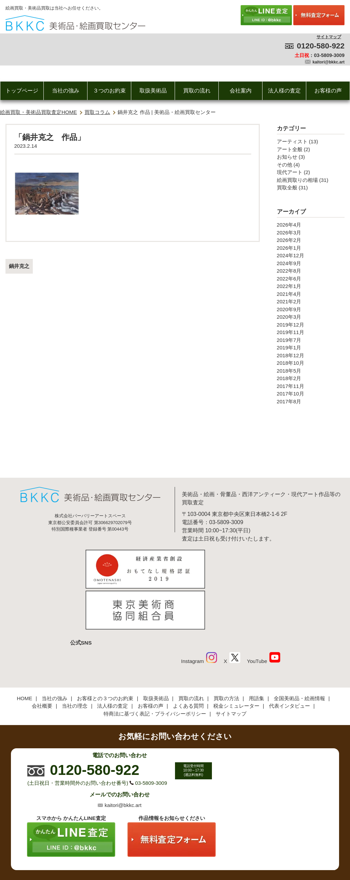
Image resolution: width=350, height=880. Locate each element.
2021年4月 (289, 294)
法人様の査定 (284, 90)
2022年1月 (289, 286)
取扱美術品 (153, 90)
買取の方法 (226, 651)
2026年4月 (289, 225)
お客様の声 (328, 90)
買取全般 (287, 187)
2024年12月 (290, 255)
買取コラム (97, 112)
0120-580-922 (321, 46)
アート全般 (289, 149)
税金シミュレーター (236, 659)
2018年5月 (289, 371)
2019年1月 (289, 347)
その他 (284, 165)
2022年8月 (289, 271)
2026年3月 (289, 232)
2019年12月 (290, 325)
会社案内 (241, 90)
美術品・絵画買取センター (163, 854)
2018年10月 (290, 363)
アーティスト (292, 141)
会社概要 (42, 659)
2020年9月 (289, 309)
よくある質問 (188, 659)
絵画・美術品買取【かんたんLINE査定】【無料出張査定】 (75, 23)
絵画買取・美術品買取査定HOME (38, 112)
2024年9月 (289, 263)
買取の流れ (197, 90)
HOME (24, 651)
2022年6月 (289, 279)
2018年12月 (290, 355)
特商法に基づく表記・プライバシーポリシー (155, 667)
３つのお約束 (109, 90)
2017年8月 (289, 401)
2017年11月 (290, 386)
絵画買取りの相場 (297, 180)
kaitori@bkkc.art (328, 62)
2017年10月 (290, 393)
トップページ (21, 90)
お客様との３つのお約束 (105, 651)
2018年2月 (289, 378)
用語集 (256, 651)
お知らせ (287, 157)
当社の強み (65, 90)
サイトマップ (329, 36)
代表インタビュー (289, 659)
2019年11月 (290, 332)
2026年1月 (289, 248)
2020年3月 (289, 317)
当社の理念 (75, 659)
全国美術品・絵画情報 (299, 651)
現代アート (289, 172)
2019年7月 (289, 340)
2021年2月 (289, 301)
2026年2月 (289, 240)
